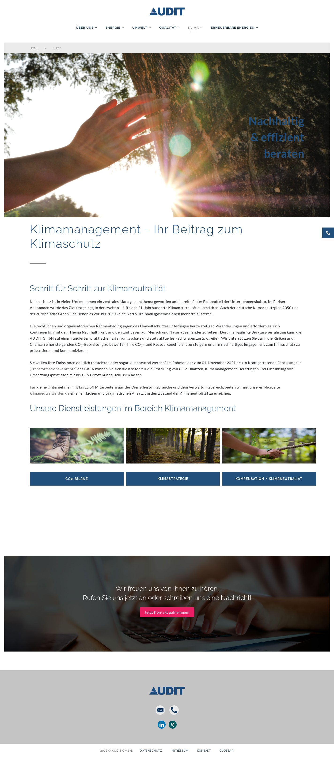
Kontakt (204, 750)
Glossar (227, 750)
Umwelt (139, 27)
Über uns (85, 27)
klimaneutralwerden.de (49, 393)
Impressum (179, 750)
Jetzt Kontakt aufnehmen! (167, 599)
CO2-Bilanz (76, 470)
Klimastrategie (173, 470)
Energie (113, 27)
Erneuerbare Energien (232, 27)
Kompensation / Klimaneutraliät (268, 470)
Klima (193, 27)
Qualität (167, 27)
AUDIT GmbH (167, 10)
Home (34, 48)
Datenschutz (151, 750)
